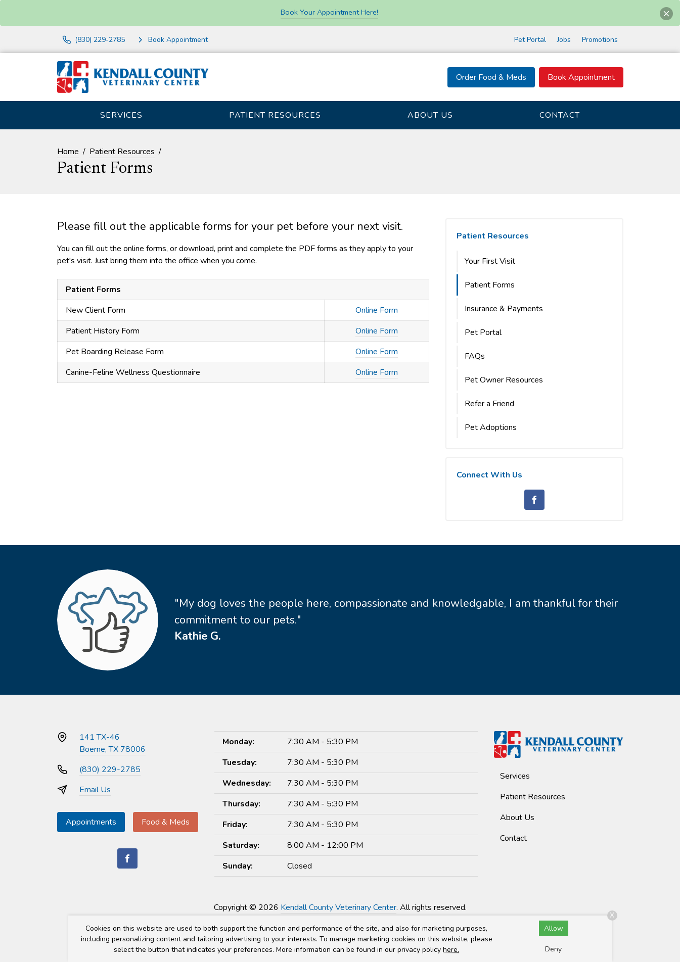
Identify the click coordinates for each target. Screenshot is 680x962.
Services (121, 115)
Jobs (564, 39)
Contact (559, 115)
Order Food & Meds (491, 77)
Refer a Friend (489, 403)
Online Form (376, 310)
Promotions (600, 39)
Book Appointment (581, 77)
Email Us (95, 789)
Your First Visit (490, 261)
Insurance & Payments (504, 308)
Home (68, 151)
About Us (430, 115)
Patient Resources (275, 115)
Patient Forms (490, 285)
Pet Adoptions (491, 427)
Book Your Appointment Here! (329, 12)
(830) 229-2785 (110, 769)
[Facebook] (534, 500)
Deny (553, 949)
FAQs (475, 356)
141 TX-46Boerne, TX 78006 (112, 743)
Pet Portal (530, 39)
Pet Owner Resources (504, 380)
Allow (553, 928)
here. (451, 949)
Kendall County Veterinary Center (338, 907)
